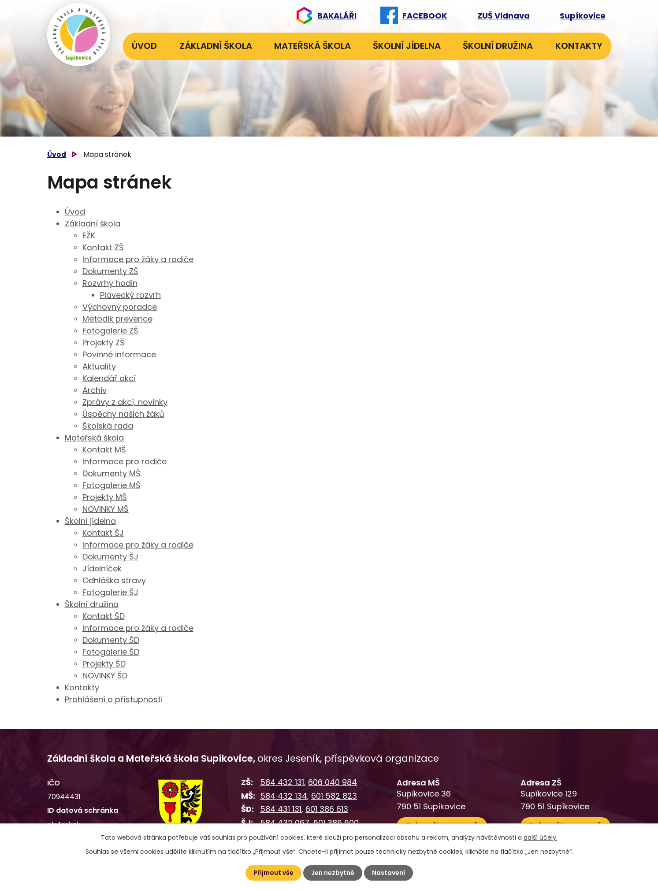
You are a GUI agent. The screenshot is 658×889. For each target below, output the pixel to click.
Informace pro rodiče (124, 461)
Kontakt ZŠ (103, 247)
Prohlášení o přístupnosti (114, 699)
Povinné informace (119, 354)
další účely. (541, 837)
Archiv (94, 390)
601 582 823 (334, 795)
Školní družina (498, 46)
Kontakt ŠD (103, 616)
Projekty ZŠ (103, 342)
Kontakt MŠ (104, 449)
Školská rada (107, 425)
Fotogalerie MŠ (111, 485)
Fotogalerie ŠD (110, 651)
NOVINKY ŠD (104, 675)
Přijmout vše (273, 872)
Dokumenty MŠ (111, 473)
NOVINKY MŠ (105, 509)
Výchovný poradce (119, 306)
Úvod (144, 46)
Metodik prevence (117, 318)
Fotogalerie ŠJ (110, 592)
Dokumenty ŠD (110, 639)
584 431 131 (280, 809)
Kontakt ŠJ (103, 532)
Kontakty (578, 46)
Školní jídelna (407, 46)
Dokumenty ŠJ (110, 556)
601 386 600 (336, 822)
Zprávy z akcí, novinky (124, 401)
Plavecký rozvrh (130, 294)
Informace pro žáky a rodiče (137, 259)
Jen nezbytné (332, 872)
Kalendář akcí (109, 378)
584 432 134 (283, 795)
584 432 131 (282, 782)
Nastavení (388, 872)
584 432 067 (284, 822)
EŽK (88, 235)
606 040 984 (332, 782)
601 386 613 (326, 809)
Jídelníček (102, 568)
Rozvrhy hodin (110, 283)
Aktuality (99, 366)
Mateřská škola (312, 46)
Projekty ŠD (104, 663)
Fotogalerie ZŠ (110, 330)
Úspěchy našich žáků (123, 413)
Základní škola (215, 46)
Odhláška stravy (114, 580)
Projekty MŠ (104, 497)
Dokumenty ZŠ (110, 271)
